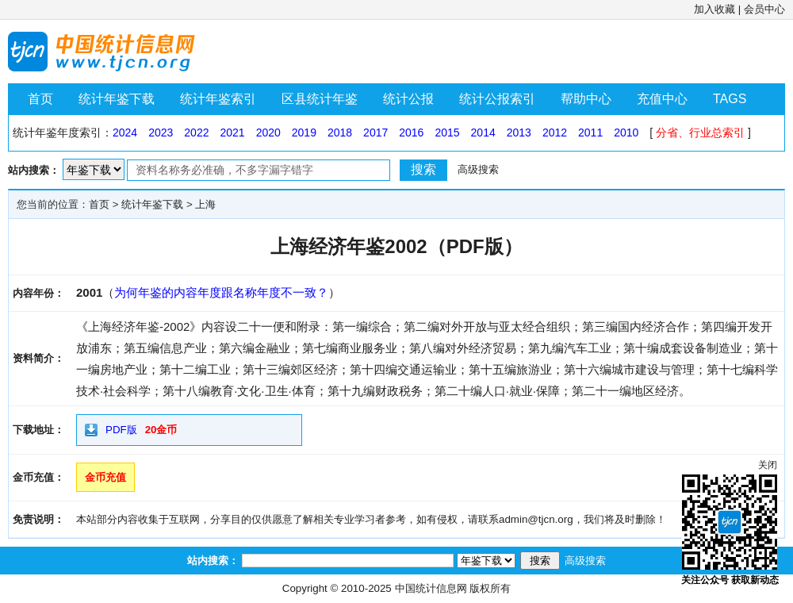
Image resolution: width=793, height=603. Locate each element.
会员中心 (764, 9)
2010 (626, 132)
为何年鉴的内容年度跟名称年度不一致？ (221, 292)
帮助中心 (586, 99)
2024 (125, 132)
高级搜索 (478, 169)
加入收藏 (714, 9)
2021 (232, 132)
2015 (447, 132)
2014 (483, 132)
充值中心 (662, 99)
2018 (340, 132)
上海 (205, 204)
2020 (268, 132)
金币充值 (105, 477)
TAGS (729, 99)
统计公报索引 (497, 99)
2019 (304, 132)
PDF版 (121, 430)
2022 (196, 132)
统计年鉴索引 (218, 99)
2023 (160, 132)
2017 (375, 132)
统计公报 (408, 99)
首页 (40, 99)
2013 (519, 132)
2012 (554, 132)
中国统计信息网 (431, 588)
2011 (590, 132)
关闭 (767, 464)
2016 (411, 132)
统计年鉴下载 (117, 99)
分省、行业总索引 (700, 132)
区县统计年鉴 (320, 99)
